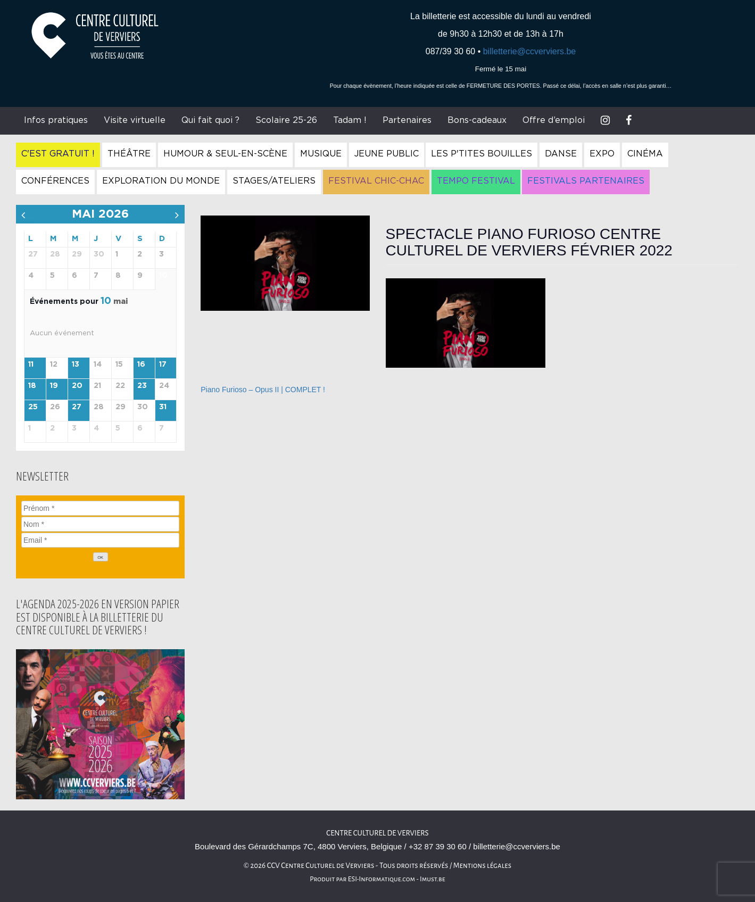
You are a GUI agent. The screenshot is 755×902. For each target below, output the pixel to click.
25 (33, 407)
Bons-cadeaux (477, 120)
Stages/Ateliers (274, 181)
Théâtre (129, 154)
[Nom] (100, 524)
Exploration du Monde (161, 181)
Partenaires (407, 120)
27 (76, 407)
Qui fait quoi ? (210, 120)
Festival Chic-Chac (376, 181)
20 (77, 386)
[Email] (100, 540)
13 (75, 364)
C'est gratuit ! (58, 154)
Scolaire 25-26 (286, 120)
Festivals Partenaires (585, 181)
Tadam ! (350, 120)
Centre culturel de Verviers (377, 833)
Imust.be (432, 879)
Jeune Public (386, 154)
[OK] (100, 556)
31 (163, 407)
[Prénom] (100, 508)
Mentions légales (482, 866)
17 (163, 364)
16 (141, 364)
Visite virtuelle (134, 120)
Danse (561, 154)
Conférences (55, 181)
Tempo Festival (476, 181)
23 (142, 386)
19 (54, 386)
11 (31, 364)
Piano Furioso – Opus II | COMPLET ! (263, 389)
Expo (602, 154)
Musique (321, 154)
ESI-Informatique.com (381, 879)
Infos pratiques (56, 120)
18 (32, 386)
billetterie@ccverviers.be (529, 51)
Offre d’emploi (553, 120)
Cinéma (645, 154)
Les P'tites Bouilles (481, 154)
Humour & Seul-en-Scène (225, 154)
